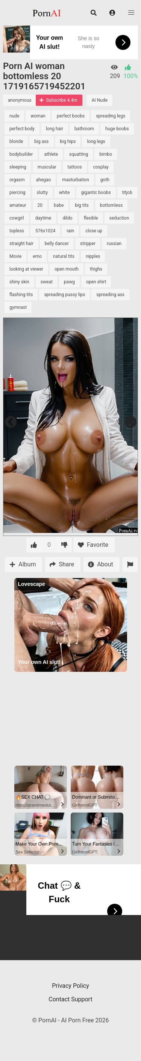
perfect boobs (71, 116)
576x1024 (45, 230)
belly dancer (57, 243)
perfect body (22, 128)
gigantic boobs (96, 192)
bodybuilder (21, 154)
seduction (119, 218)
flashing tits (21, 294)
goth (104, 179)
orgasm (17, 179)
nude (14, 116)
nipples (93, 256)
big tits (81, 205)
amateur (17, 205)
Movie (15, 256)
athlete (51, 154)
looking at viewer (26, 269)
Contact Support (70, 999)
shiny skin (19, 281)
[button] (112, 13)
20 (40, 205)
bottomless (111, 205)
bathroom (84, 128)
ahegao (43, 179)
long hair (54, 128)
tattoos (75, 167)
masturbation (75, 179)
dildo (67, 218)
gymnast (18, 307)
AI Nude (100, 100)
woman (37, 116)
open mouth (67, 269)
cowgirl (16, 218)
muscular (47, 167)
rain (70, 230)
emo (37, 256)
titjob (127, 192)
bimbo (105, 154)
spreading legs (110, 116)
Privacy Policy (70, 985)
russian (114, 243)
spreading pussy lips (64, 294)
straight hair (21, 243)
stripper (88, 243)
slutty (42, 192)
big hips (68, 141)
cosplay (101, 167)
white (64, 192)
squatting (78, 154)
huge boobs (117, 128)
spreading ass (110, 294)
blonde (16, 141)
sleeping (17, 167)
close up (93, 230)
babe (59, 205)
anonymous (19, 100)
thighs (96, 269)
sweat (47, 281)
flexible (91, 218)
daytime (43, 218)
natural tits (63, 256)
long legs (96, 141)
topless (16, 230)
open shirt (96, 281)
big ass (41, 141)
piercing (17, 192)
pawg (69, 281)
